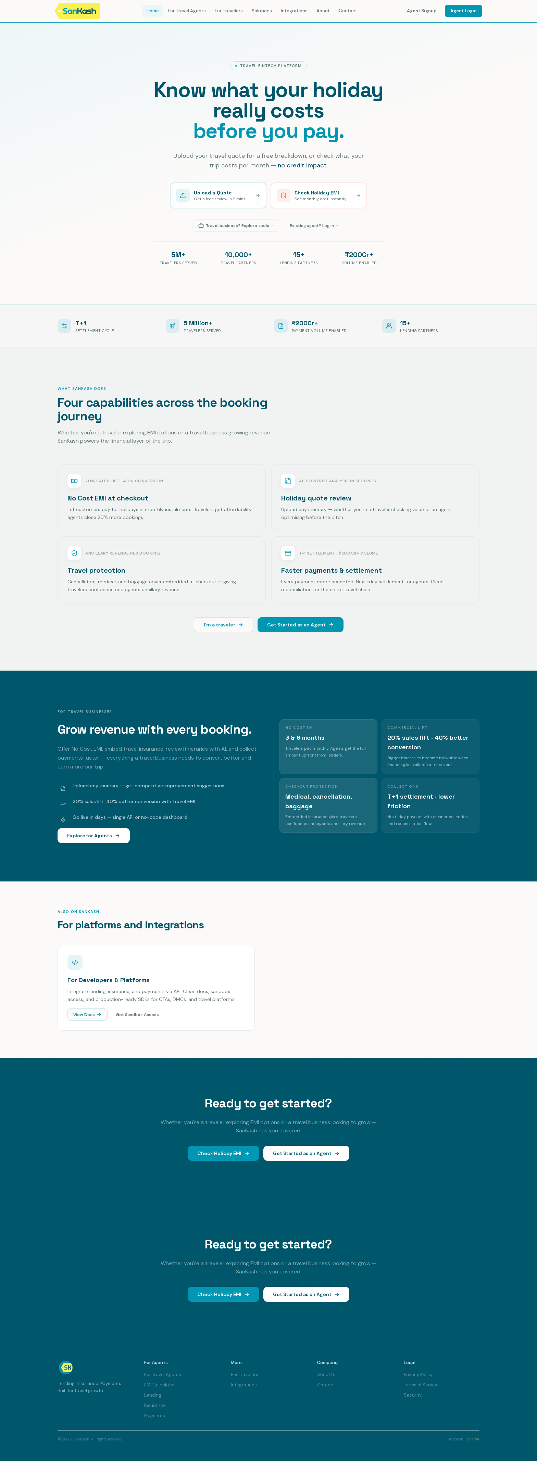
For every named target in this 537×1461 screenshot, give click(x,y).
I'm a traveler (223, 625)
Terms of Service (421, 1385)
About (323, 11)
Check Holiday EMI (223, 1155)
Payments (154, 1416)
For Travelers (229, 11)
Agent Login (463, 11)
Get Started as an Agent (300, 625)
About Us (327, 1374)
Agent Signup (422, 11)
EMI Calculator (159, 1385)
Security (413, 1395)
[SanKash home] (78, 11)
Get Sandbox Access (137, 1015)
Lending (152, 1395)
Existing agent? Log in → (314, 225)
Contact (348, 11)
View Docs (87, 1015)
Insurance (155, 1405)
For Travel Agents (187, 11)
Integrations (294, 11)
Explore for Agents (91, 836)
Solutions (262, 11)
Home (153, 11)
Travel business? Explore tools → (236, 225)
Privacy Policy (418, 1374)
